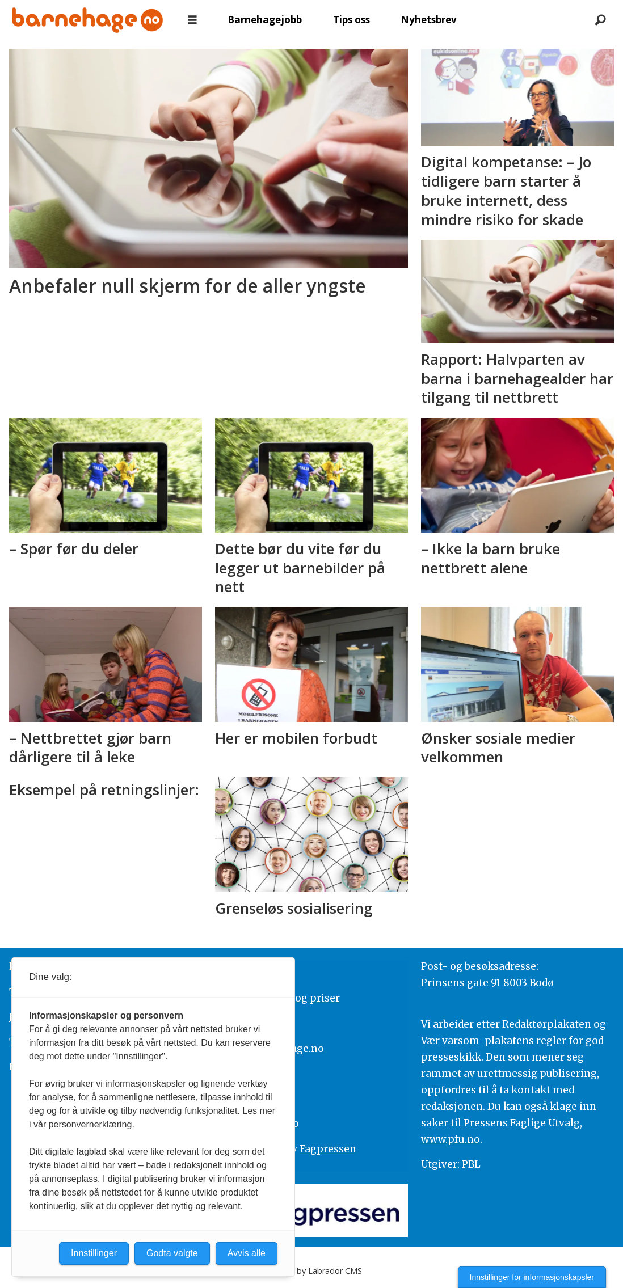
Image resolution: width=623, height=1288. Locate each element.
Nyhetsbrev (429, 19)
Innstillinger (94, 1253)
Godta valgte (172, 1253)
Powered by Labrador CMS (311, 1270)
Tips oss (351, 19)
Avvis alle (247, 1253)
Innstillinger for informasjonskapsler (532, 1277)
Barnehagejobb (265, 19)
